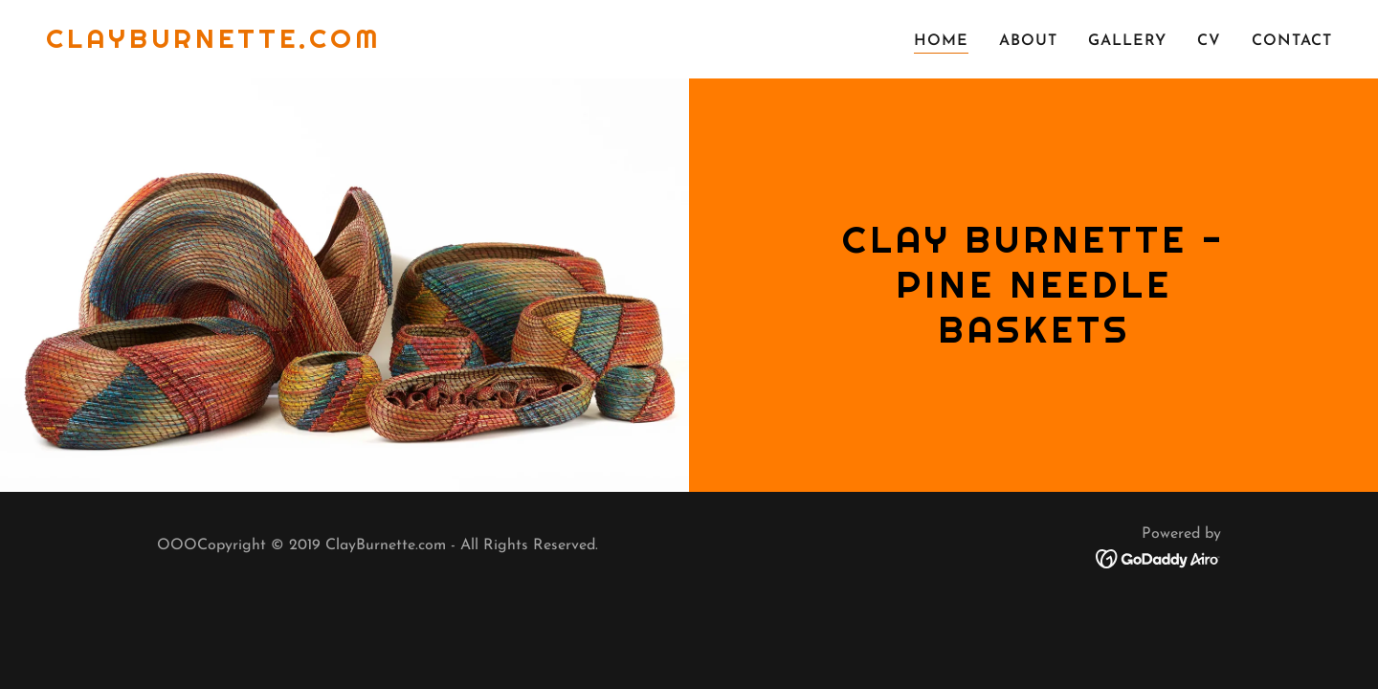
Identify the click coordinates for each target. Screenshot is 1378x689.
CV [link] (1209, 41)
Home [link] (941, 41)
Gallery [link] (1127, 41)
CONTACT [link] (1292, 41)
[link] (213, 44)
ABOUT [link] (1028, 41)
